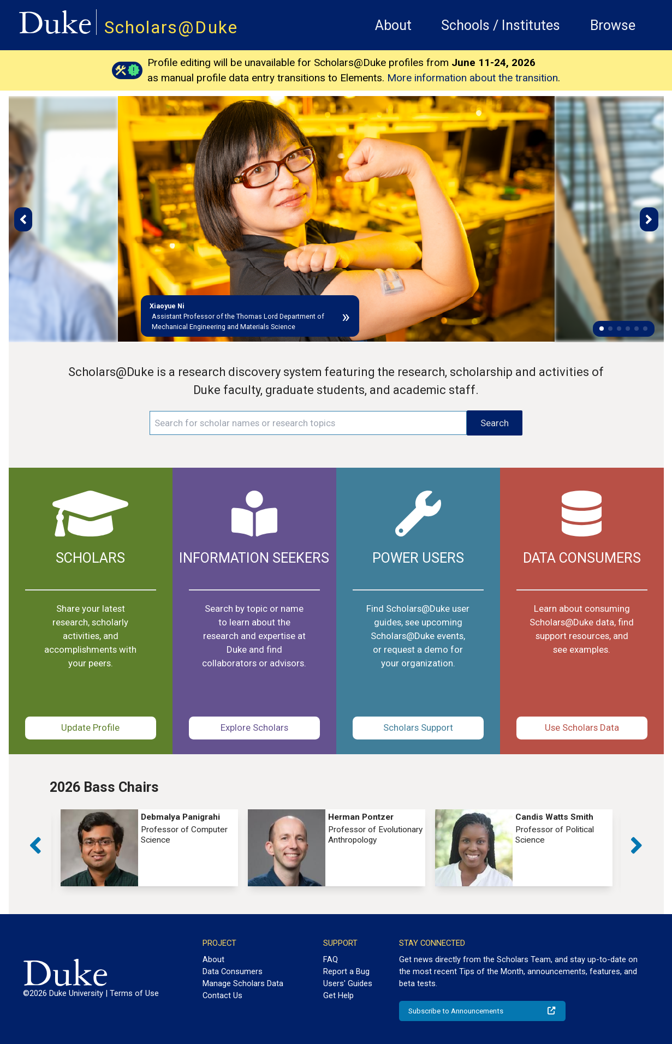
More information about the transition (472, 77)
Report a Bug (346, 971)
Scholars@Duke (171, 27)
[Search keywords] (308, 423)
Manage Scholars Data (243, 983)
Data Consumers (233, 971)
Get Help (338, 995)
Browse (612, 25)
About (393, 25)
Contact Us (222, 995)
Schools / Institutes (500, 25)
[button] (601, 328)
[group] (149, 848)
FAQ (330, 959)
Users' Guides (347, 983)
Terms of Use (134, 993)
